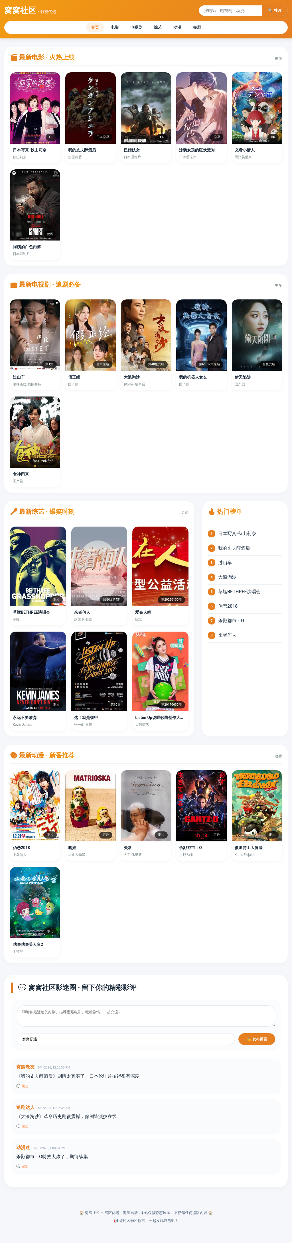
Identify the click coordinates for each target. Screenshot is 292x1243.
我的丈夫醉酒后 (234, 549)
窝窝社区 (30, 10)
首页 (85, 28)
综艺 (160, 28)
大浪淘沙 (227, 578)
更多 (278, 59)
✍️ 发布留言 (256, 1040)
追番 (278, 757)
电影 (108, 28)
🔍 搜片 (274, 10)
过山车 (225, 564)
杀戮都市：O (231, 622)
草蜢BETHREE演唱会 (239, 593)
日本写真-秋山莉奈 (237, 535)
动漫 (183, 28)
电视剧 (134, 28)
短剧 (206, 28)
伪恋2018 (228, 607)
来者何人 (227, 636)
